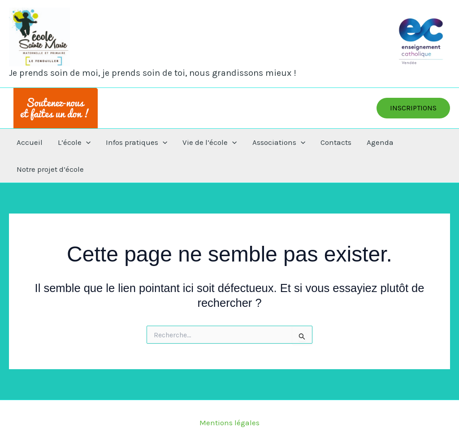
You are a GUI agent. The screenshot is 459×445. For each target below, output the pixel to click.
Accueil (30, 142)
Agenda (380, 142)
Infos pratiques (136, 142)
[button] (413, 108)
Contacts (335, 142)
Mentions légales (229, 422)
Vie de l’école (209, 142)
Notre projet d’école (50, 169)
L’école (74, 142)
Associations (278, 142)
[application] (86, 142)
